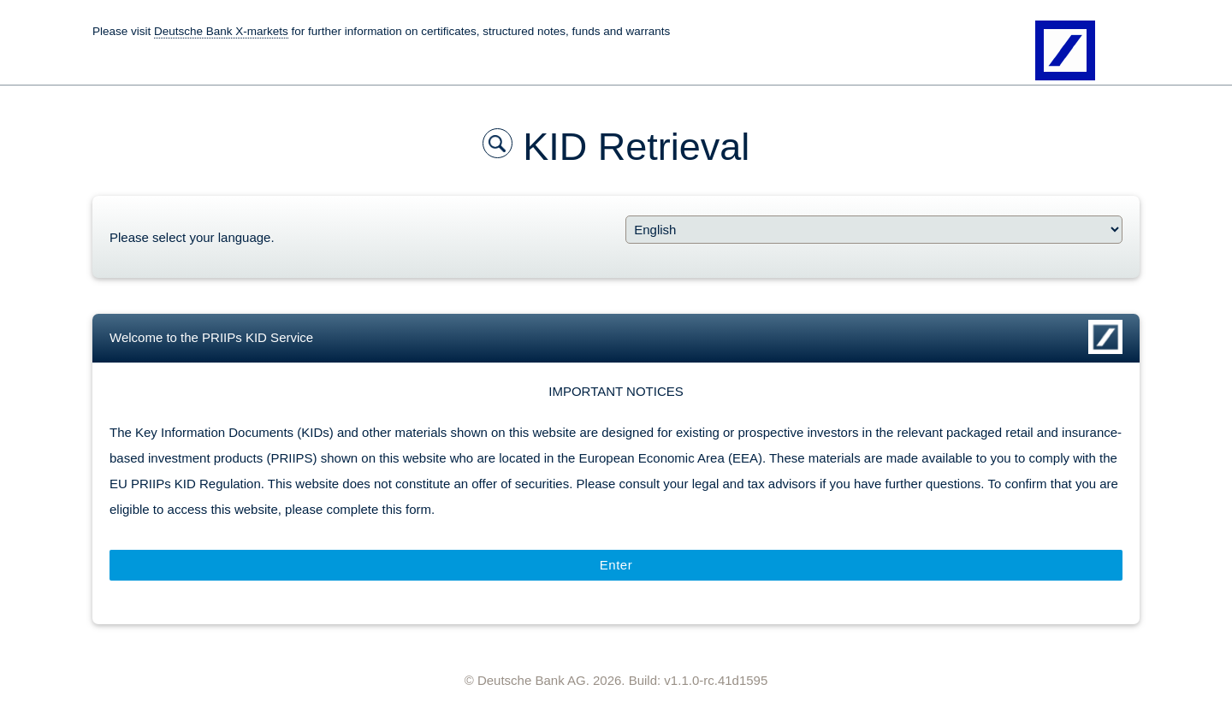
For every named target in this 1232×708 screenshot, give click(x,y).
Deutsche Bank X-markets (221, 31)
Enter (616, 565)
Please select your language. (192, 237)
